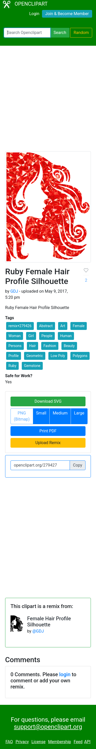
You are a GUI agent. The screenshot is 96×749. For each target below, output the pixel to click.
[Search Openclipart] (27, 33)
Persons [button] (15, 346)
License (38, 741)
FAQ (9, 741)
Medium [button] (60, 413)
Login (34, 13)
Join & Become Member (67, 13)
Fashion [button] (50, 346)
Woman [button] (14, 336)
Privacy (22, 741)
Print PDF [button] (48, 431)
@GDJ (38, 631)
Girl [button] (31, 336)
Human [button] (66, 336)
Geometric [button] (34, 356)
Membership (59, 741)
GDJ (14, 291)
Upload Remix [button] (47, 442)
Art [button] (62, 326)
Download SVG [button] (48, 401)
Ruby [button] (12, 366)
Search (60, 32)
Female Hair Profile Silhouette (49, 621)
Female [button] (78, 326)
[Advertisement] (48, 101)
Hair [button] (32, 346)
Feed (78, 741)
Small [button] (41, 413)
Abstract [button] (46, 326)
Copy (77, 465)
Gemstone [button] (32, 366)
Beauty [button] (69, 346)
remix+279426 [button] (19, 326)
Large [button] (79, 413)
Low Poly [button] (58, 356)
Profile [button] (13, 356)
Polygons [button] (80, 356)
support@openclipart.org (48, 726)
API (87, 741)
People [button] (46, 336)
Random (81, 32)
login (64, 674)
